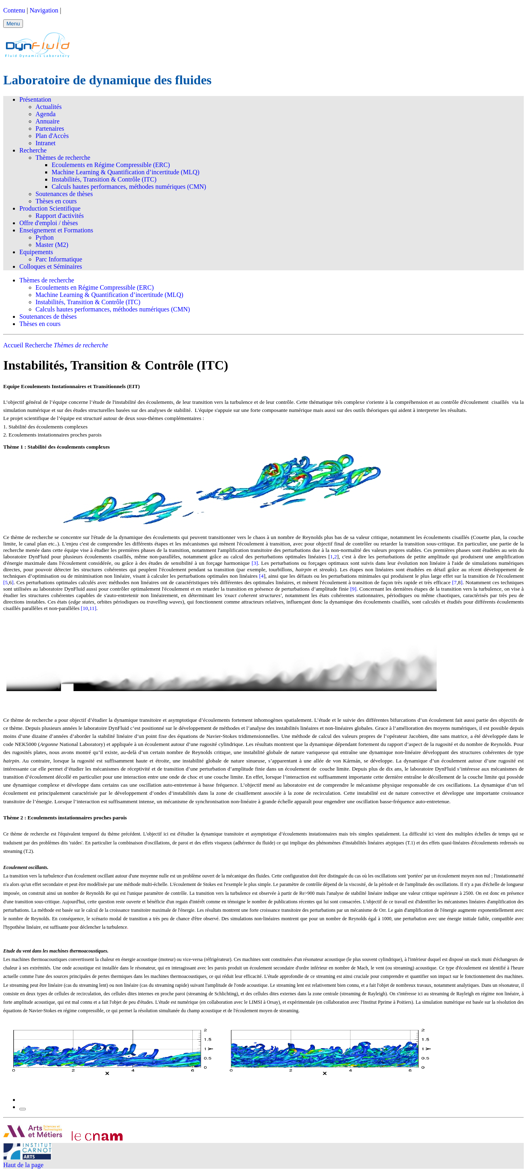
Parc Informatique (58, 259)
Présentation (35, 99)
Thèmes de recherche (62, 157)
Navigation (43, 10)
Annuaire (47, 121)
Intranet (45, 143)
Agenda (45, 114)
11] (93, 608)
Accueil (13, 345)
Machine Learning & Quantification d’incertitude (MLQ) (126, 172)
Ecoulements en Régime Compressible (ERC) (111, 164)
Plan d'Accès (52, 135)
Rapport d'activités (59, 215)
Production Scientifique (50, 208)
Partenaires (49, 128)
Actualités (48, 106)
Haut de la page (23, 1165)
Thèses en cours (56, 201)
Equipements (36, 252)
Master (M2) (51, 244)
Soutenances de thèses (64, 193)
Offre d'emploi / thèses (48, 222)
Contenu (14, 10)
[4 (261, 576)
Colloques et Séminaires (50, 266)
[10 (84, 608)
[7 (454, 582)
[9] (353, 589)
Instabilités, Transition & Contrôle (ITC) (104, 179)
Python (44, 237)
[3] (255, 563)
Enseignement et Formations (56, 230)
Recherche (33, 150)
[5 (5, 582)
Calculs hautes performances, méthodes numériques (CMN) (129, 186)
